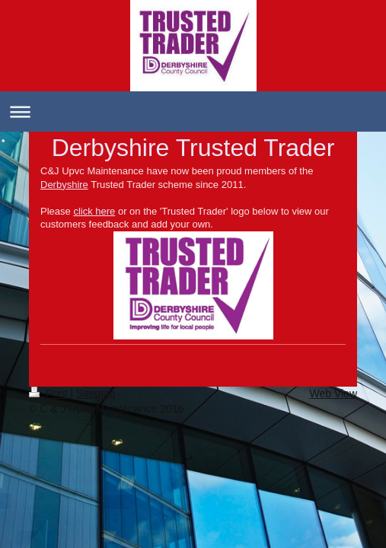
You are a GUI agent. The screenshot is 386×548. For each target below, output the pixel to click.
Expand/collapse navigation (193, 111)
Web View (333, 393)
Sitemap (95, 393)
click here (94, 211)
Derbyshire (64, 184)
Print (50, 393)
